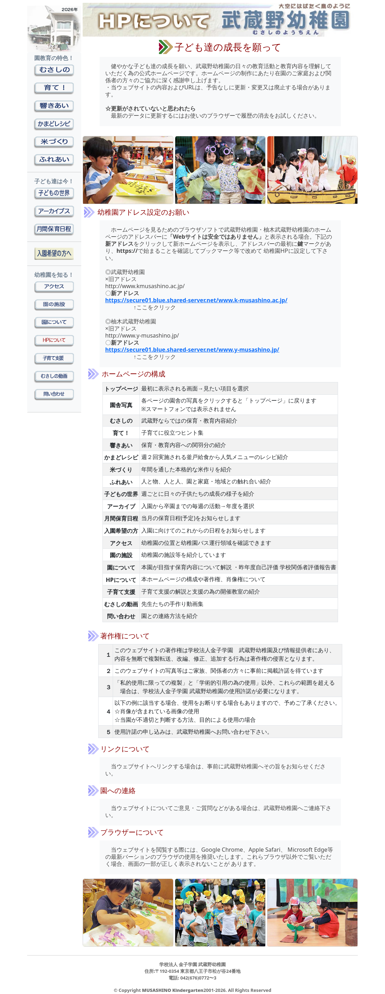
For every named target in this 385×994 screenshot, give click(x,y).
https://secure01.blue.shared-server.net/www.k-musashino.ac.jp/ (196, 300)
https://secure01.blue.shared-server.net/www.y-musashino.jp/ (192, 349)
